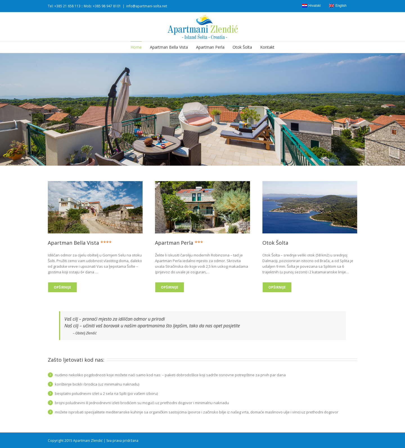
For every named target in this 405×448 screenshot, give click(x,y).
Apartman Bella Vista (169, 47)
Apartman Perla (210, 47)
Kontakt (267, 47)
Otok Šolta (242, 47)
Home (136, 47)
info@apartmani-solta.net (146, 6)
